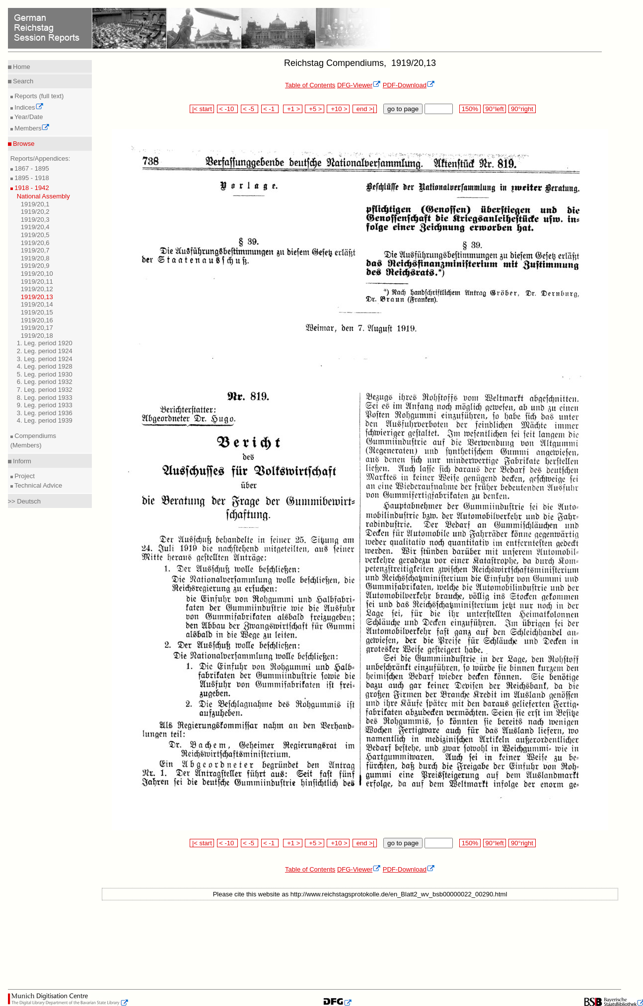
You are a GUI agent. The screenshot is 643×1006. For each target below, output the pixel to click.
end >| (364, 109)
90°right (522, 109)
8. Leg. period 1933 (44, 397)
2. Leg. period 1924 (44, 351)
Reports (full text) (38, 96)
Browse (23, 143)
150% (470, 109)
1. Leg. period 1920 (44, 343)
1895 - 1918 (31, 178)
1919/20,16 (37, 320)
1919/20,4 (35, 227)
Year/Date (28, 117)
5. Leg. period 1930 (44, 374)
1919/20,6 (35, 243)
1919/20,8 (35, 258)
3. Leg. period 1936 (44, 413)
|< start (202, 109)
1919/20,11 (37, 281)
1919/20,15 (37, 312)
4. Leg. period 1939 (44, 420)
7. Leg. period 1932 (44, 389)
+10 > (338, 109)
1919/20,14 (37, 304)
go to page (403, 109)
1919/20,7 (35, 250)
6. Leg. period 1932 (44, 381)
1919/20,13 (37, 297)
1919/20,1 (35, 204)
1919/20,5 (35, 235)
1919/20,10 (37, 273)
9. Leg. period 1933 (44, 405)
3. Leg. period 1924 (44, 359)
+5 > (314, 109)
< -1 (270, 109)
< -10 (227, 109)
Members (31, 128)
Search (22, 81)
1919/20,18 (37, 335)
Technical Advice (38, 485)
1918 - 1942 (31, 187)
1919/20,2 (35, 211)
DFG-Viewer (359, 85)
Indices (28, 107)
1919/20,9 (35, 265)
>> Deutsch (24, 501)
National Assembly (43, 196)
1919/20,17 (37, 327)
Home (20, 66)
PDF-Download (409, 85)
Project (24, 476)
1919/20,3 (35, 219)
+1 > (293, 109)
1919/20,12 (37, 289)
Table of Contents (310, 85)
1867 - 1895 (31, 168)
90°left (494, 109)
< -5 (249, 109)
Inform (21, 461)
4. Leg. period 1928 (44, 366)
